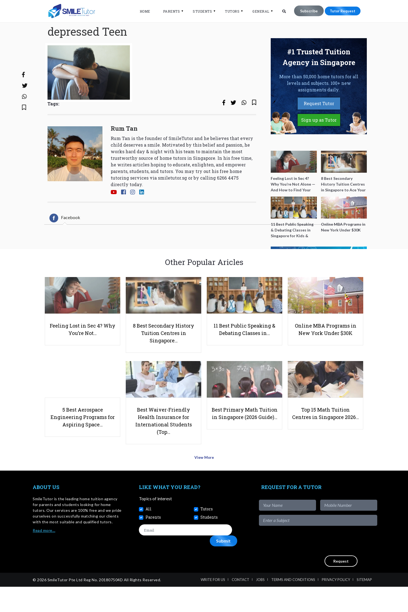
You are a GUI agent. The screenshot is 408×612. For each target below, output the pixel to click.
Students (199, 11)
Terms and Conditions (293, 605)
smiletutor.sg (172, 197)
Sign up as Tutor (319, 139)
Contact (240, 605)
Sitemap (364, 605)
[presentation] (335, 566)
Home (141, 11)
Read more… (44, 555)
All (149, 534)
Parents (168, 11)
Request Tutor (319, 122)
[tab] (65, 237)
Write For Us (213, 605)
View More (204, 484)
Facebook (64, 237)
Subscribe (305, 11)
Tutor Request (341, 11)
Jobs (260, 605)
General (257, 11)
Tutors (229, 11)
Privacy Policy (336, 605)
